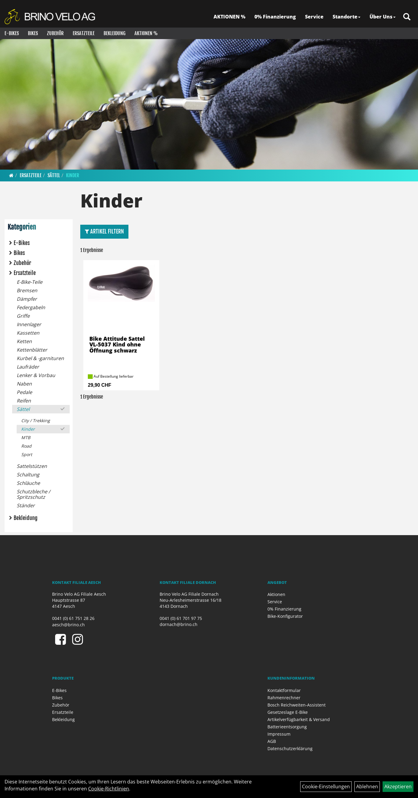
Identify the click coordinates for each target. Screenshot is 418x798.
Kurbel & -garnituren (40, 358)
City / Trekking (35, 420)
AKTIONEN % (229, 16)
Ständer (26, 505)
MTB (25, 437)
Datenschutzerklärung (290, 748)
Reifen (24, 400)
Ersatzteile (84, 33)
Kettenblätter (32, 349)
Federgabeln (31, 307)
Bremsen (27, 290)
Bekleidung (114, 33)
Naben (24, 383)
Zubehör (55, 33)
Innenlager (29, 324)
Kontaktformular (284, 690)
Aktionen (276, 594)
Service (314, 16)
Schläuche (28, 483)
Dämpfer (27, 299)
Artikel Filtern (104, 231)
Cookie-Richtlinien (108, 788)
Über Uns (383, 16)
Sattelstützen (32, 466)
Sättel (54, 175)
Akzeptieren (398, 786)
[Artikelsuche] (406, 17)
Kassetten (28, 332)
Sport (26, 454)
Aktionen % (146, 33)
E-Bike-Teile (29, 282)
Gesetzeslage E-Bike (287, 712)
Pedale (24, 392)
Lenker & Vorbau (36, 375)
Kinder (72, 175)
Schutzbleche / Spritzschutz (33, 494)
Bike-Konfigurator (285, 616)
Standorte (346, 16)
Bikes (33, 33)
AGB (271, 741)
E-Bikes (12, 33)
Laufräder (28, 366)
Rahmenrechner (283, 697)
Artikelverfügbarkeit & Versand (298, 719)
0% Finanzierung (275, 16)
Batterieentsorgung (287, 727)
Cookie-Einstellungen (326, 786)
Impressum (278, 734)
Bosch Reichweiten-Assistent (296, 705)
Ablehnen (367, 786)
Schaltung (28, 474)
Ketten (24, 341)
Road (26, 446)
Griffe (23, 316)
